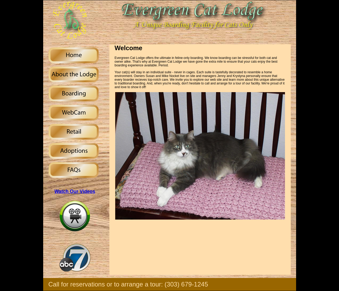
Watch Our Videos (74, 191)
